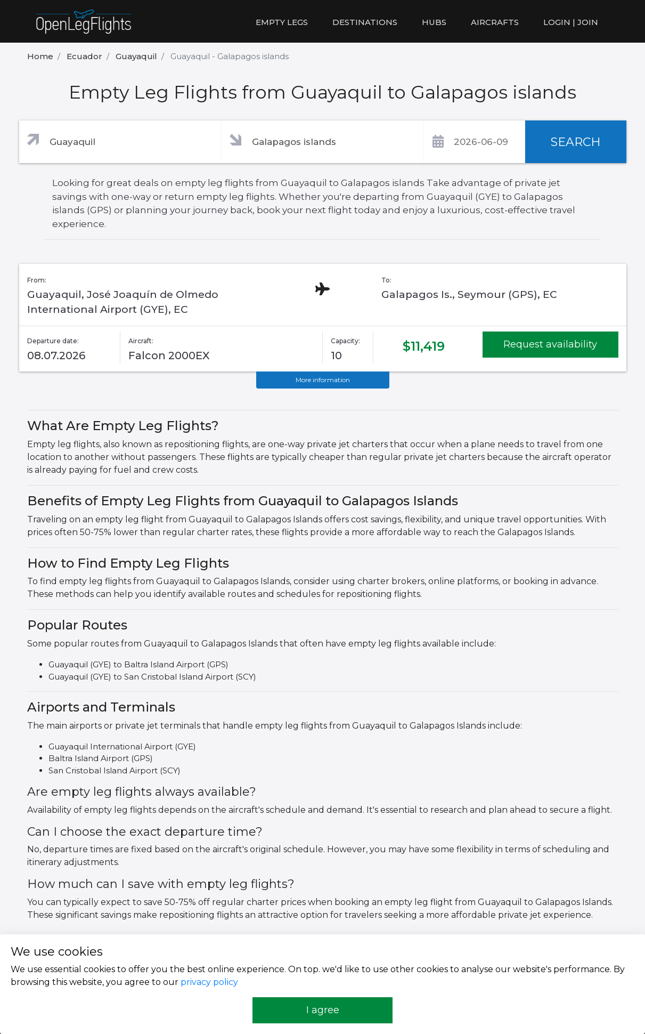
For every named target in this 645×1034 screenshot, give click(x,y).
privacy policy (209, 982)
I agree (322, 1010)
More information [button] (323, 380)
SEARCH (576, 142)
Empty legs (282, 22)
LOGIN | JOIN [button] (570, 22)
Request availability (550, 344)
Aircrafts (495, 22)
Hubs (434, 22)
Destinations (364, 22)
